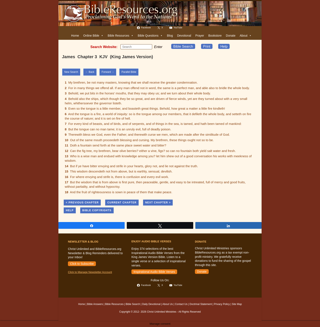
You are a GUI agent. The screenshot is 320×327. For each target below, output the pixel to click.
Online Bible (93, 35)
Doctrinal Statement (201, 304)
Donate (230, 35)
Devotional (184, 35)
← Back (90, 71)
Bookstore (215, 35)
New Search (71, 71)
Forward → (108, 71)
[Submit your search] (148, 46)
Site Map (237, 304)
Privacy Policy (222, 304)
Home (75, 35)
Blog (170, 35)
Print (206, 46)
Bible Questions (150, 35)
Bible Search (183, 46)
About (246, 35)
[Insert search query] (136, 46)
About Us (167, 304)
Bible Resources (121, 35)
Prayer (199, 35)
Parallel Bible (128, 71)
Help (224, 46)
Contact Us (181, 304)
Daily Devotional (151, 304)
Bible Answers (95, 304)
